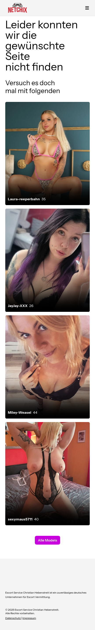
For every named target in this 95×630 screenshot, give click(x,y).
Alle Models (47, 540)
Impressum (29, 618)
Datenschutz (13, 618)
